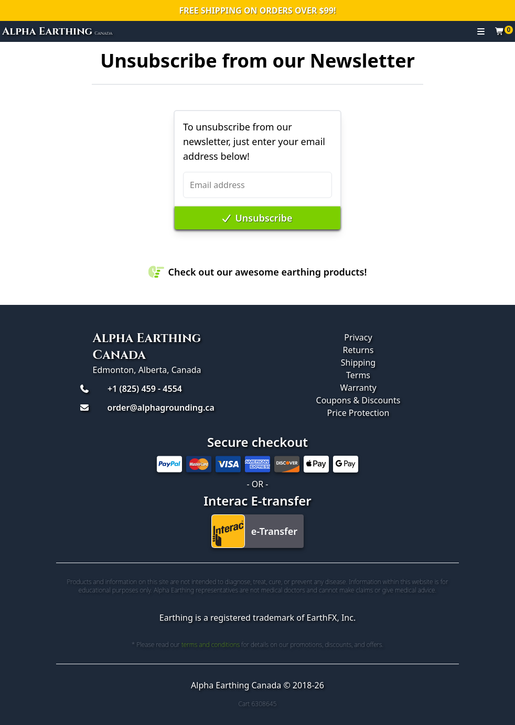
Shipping (358, 362)
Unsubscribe (257, 218)
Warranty (358, 387)
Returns (358, 350)
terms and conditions (210, 644)
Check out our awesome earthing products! (257, 272)
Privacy (358, 337)
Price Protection (358, 413)
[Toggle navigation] (481, 31)
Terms (358, 375)
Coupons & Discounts (358, 400)
